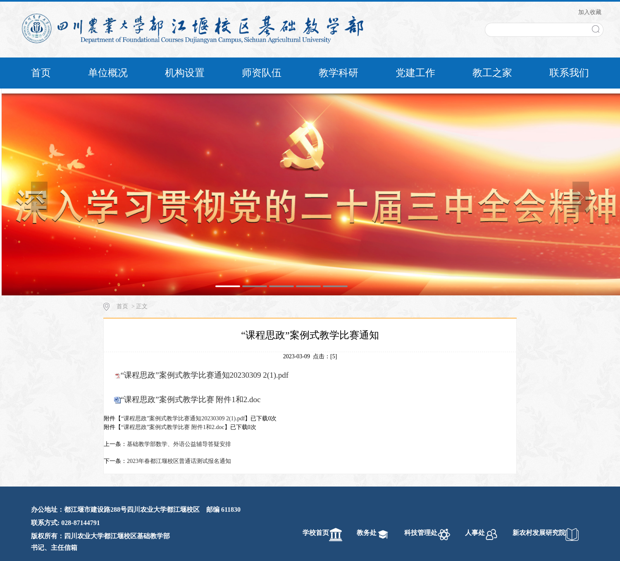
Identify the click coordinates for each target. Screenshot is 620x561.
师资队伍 (261, 72)
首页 (41, 72)
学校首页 (316, 532)
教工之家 (492, 72)
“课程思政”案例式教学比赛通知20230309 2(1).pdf (205, 375)
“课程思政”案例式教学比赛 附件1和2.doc (191, 399)
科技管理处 (420, 532)
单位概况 (108, 72)
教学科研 (338, 72)
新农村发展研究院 (539, 532)
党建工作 (415, 72)
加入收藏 (589, 12)
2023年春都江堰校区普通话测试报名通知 (179, 461)
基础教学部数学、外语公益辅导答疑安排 (179, 444)
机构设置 (185, 72)
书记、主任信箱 (54, 547)
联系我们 (569, 72)
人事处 (475, 532)
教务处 (367, 532)
